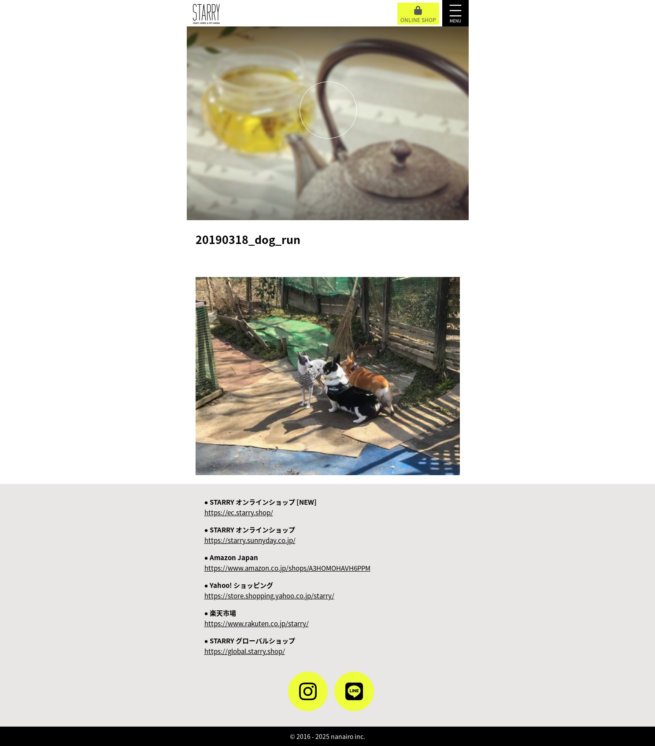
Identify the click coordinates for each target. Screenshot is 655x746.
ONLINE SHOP (418, 15)
